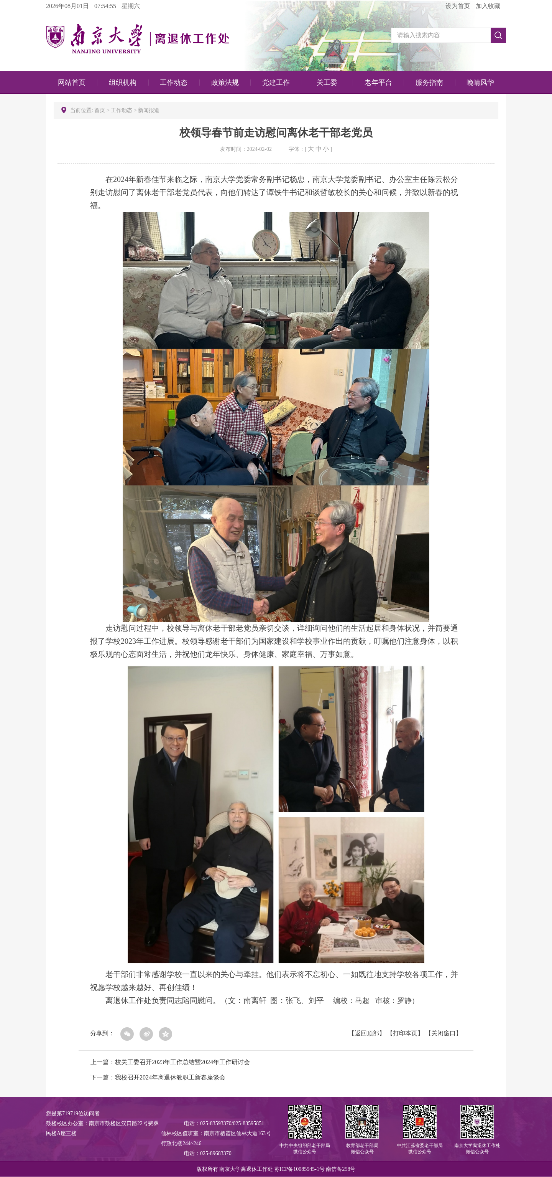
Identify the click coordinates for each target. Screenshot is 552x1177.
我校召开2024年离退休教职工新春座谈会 (170, 1077)
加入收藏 (488, 6)
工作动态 (173, 82)
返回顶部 (367, 1033)
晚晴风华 (480, 82)
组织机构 (122, 82)
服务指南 (429, 82)
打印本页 (405, 1033)
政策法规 (225, 82)
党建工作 (276, 82)
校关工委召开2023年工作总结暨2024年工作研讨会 (182, 1062)
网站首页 (71, 82)
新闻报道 (148, 110)
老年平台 (378, 82)
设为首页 (457, 6)
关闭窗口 (443, 1033)
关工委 (327, 82)
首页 (100, 110)
